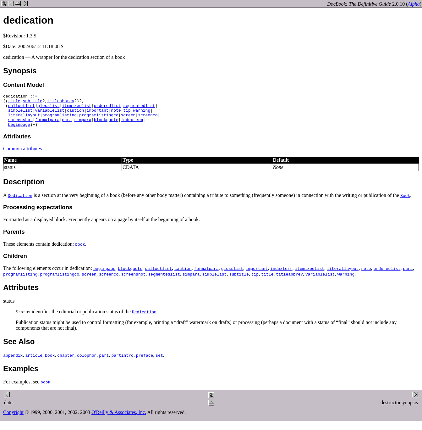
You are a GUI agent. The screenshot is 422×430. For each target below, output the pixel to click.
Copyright (13, 419)
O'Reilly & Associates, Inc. (118, 419)
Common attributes (22, 155)
